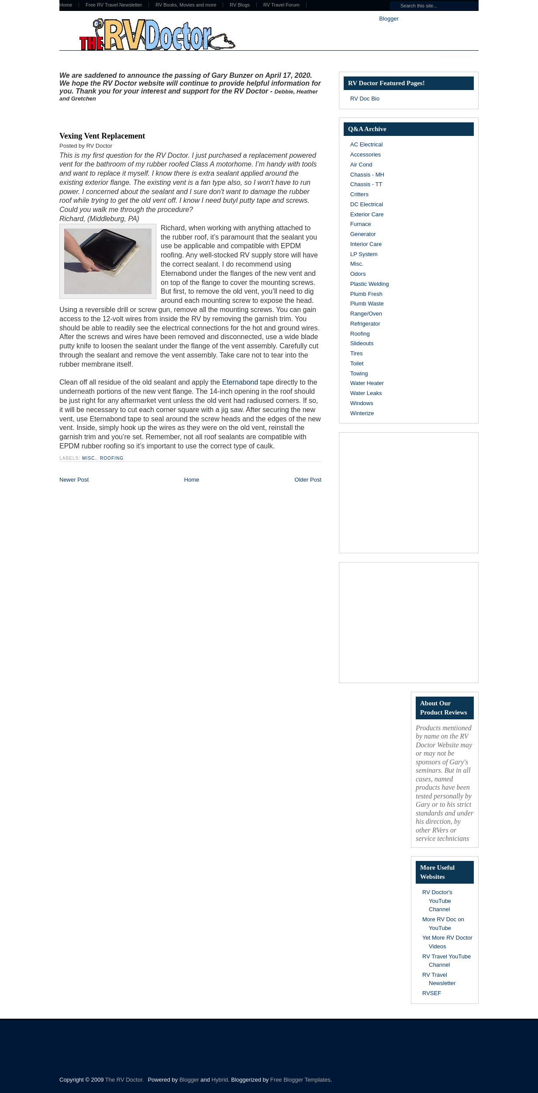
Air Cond (361, 164)
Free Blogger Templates (300, 1079)
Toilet (356, 363)
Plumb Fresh (366, 294)
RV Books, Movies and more (185, 5)
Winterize (362, 413)
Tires (356, 353)
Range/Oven (366, 313)
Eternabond (240, 382)
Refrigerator (365, 323)
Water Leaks (366, 393)
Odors (358, 274)
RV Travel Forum (281, 5)
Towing (359, 373)
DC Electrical (366, 204)
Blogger (388, 18)
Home (65, 5)
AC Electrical (366, 144)
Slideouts (361, 343)
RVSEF (431, 993)
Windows (361, 403)
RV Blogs (240, 5)
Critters (359, 194)
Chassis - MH (367, 174)
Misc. (89, 458)
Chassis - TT (366, 184)
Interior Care (366, 244)
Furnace (360, 224)
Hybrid (219, 1079)
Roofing (112, 458)
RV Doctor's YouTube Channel (437, 901)
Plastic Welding (369, 284)
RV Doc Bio (364, 98)
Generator (363, 234)
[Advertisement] (161, 115)
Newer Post (74, 479)
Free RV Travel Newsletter (114, 5)
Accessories (365, 154)
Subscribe (455, 56)
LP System (364, 254)
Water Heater (367, 383)
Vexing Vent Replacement (102, 136)
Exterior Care (367, 214)
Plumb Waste (367, 303)
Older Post (308, 479)
